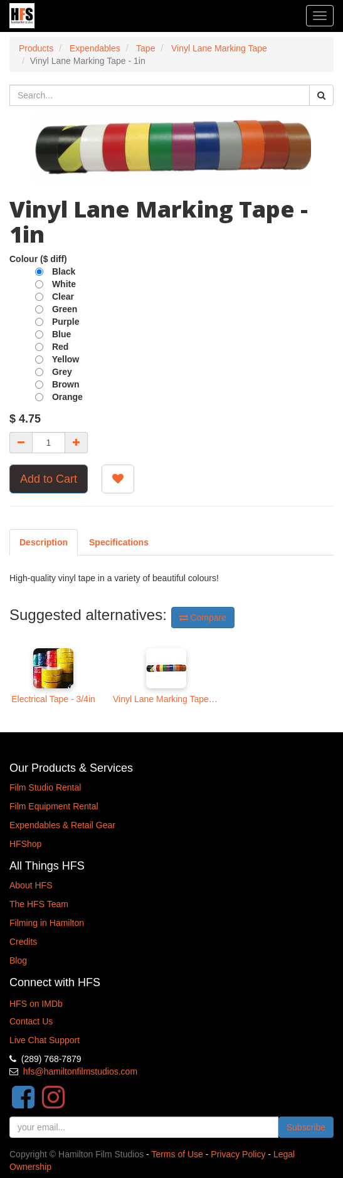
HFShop (25, 844)
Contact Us (31, 1021)
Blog (18, 960)
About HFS (30, 885)
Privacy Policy (238, 1154)
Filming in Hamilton (46, 923)
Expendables (95, 48)
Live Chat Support (44, 1040)
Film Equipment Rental (53, 806)
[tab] (119, 542)
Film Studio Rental (45, 787)
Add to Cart (48, 479)
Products (36, 48)
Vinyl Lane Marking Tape (219, 48)
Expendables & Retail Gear (62, 825)
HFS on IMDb (36, 1004)
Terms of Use (177, 1154)
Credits (23, 942)
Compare (202, 618)
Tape (145, 48)
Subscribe (306, 1127)
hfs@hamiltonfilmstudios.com (80, 1071)
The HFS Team (38, 904)
